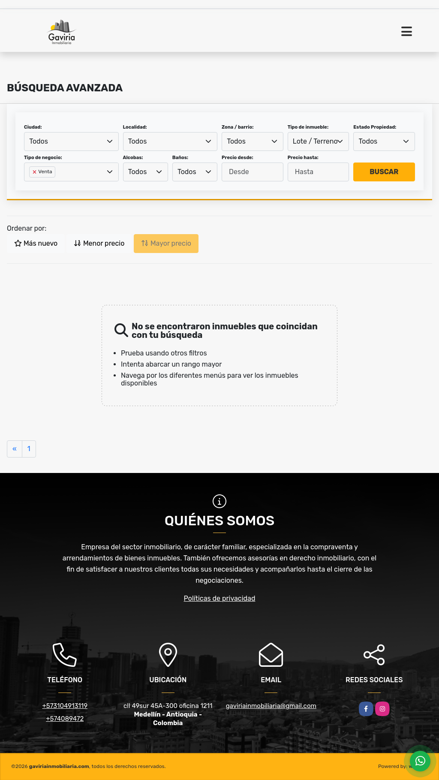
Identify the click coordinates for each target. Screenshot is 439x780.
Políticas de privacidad (220, 598)
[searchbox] (31, 185)
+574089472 (65, 719)
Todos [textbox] (38, 141)
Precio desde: (237, 157)
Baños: (180, 157)
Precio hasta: (303, 157)
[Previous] (14, 449)
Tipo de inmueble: (308, 127)
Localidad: (135, 127)
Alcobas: (133, 157)
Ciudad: (33, 127)
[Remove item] (35, 172)
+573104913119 (64, 706)
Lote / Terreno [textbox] (315, 141)
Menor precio (99, 243)
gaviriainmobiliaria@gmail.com (271, 706)
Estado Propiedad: (374, 127)
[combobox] (71, 141)
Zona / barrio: (237, 127)
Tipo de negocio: (43, 157)
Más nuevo (35, 243)
